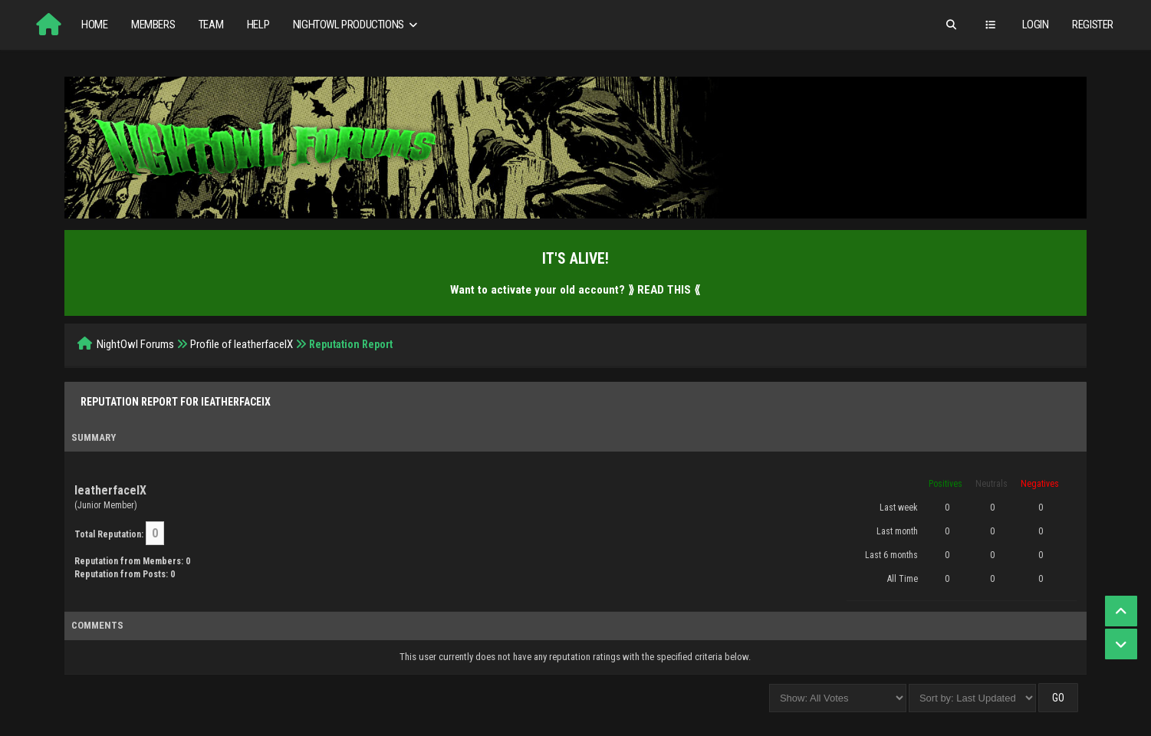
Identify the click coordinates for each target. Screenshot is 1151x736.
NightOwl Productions (356, 25)
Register (1092, 24)
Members (153, 24)
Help (258, 24)
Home (94, 24)
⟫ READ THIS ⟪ (664, 290)
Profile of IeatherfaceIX (241, 344)
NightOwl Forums (135, 344)
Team (211, 24)
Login (1035, 24)
